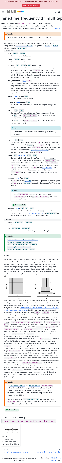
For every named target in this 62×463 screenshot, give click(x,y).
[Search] (55, 11)
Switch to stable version (31, 6)
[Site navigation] (3, 11)
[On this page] (59, 11)
